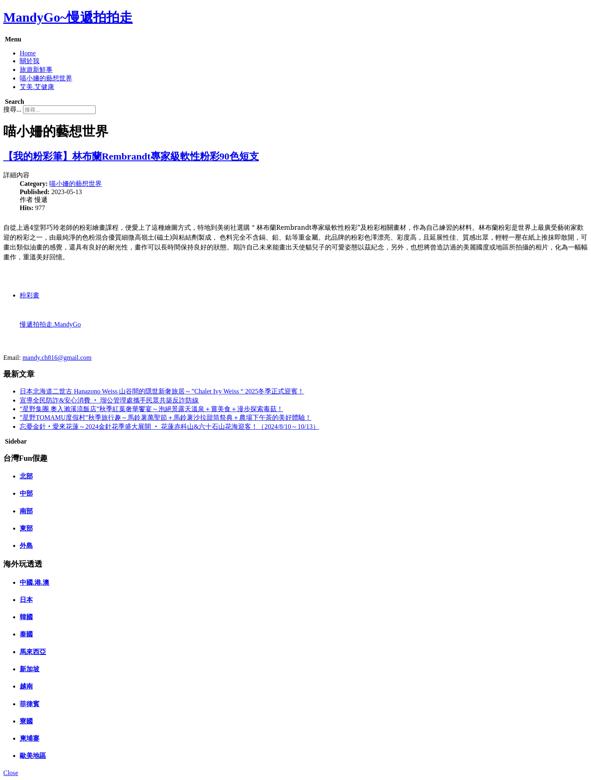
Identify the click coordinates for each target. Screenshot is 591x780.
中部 (26, 493)
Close (10, 772)
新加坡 (29, 669)
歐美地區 (33, 755)
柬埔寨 (29, 738)
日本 (26, 599)
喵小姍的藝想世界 (46, 78)
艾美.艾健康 (37, 86)
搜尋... (12, 109)
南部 (26, 511)
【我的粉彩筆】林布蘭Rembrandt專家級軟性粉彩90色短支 (131, 156)
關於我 (29, 60)
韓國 (26, 616)
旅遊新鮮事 (36, 69)
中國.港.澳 (34, 582)
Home (28, 53)
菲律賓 (29, 703)
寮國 (26, 721)
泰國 (26, 634)
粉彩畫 (29, 295)
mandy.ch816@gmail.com (57, 357)
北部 (26, 476)
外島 (26, 545)
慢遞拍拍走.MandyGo (50, 324)
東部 (26, 528)
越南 (26, 686)
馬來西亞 (33, 651)
